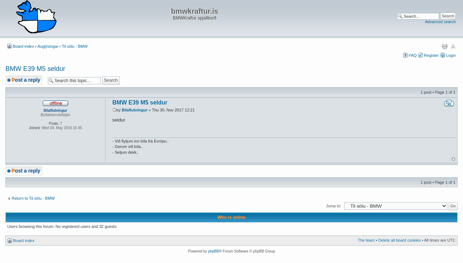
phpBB (213, 251)
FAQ (413, 55)
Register (431, 55)
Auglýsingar (48, 46)
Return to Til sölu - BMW (33, 198)
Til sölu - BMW (75, 46)
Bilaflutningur (135, 110)
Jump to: (333, 206)
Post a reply (26, 80)
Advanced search (440, 22)
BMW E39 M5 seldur (35, 68)
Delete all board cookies (399, 240)
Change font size (453, 46)
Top (453, 159)
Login (451, 55)
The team (366, 240)
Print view (445, 46)
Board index (23, 46)
